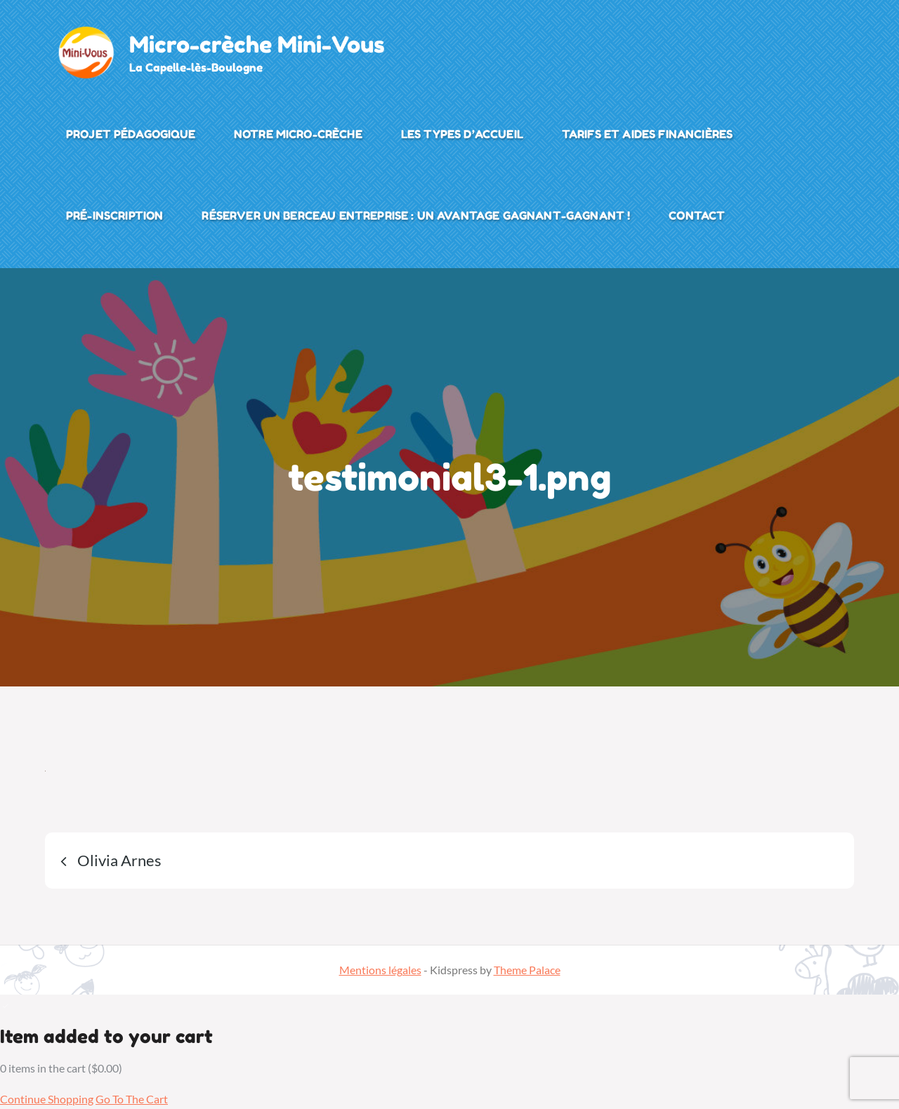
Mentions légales (380, 969)
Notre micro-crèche (298, 134)
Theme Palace (527, 969)
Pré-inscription (114, 215)
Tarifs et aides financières (647, 134)
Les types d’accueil (462, 134)
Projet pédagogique (130, 134)
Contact (697, 215)
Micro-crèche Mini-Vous (257, 44)
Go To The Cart (132, 1098)
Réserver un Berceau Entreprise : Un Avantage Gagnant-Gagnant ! (416, 215)
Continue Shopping (46, 1098)
